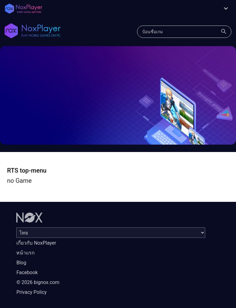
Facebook (26, 272)
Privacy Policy (31, 292)
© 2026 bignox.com (37, 282)
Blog (21, 263)
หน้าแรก (25, 253)
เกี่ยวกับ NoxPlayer (36, 243)
